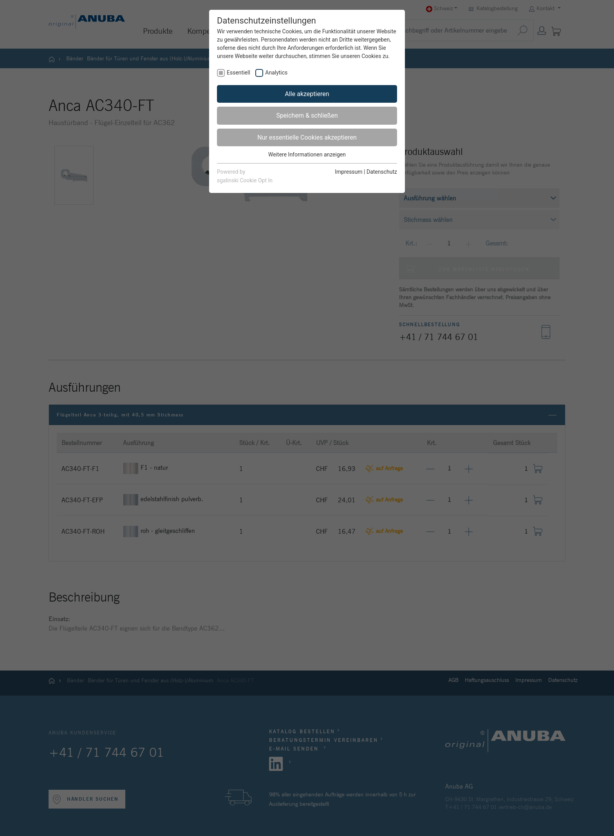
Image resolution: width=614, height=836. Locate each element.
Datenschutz (382, 172)
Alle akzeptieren (307, 94)
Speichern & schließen (307, 115)
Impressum (348, 172)
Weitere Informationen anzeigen (307, 154)
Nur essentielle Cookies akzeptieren (306, 137)
